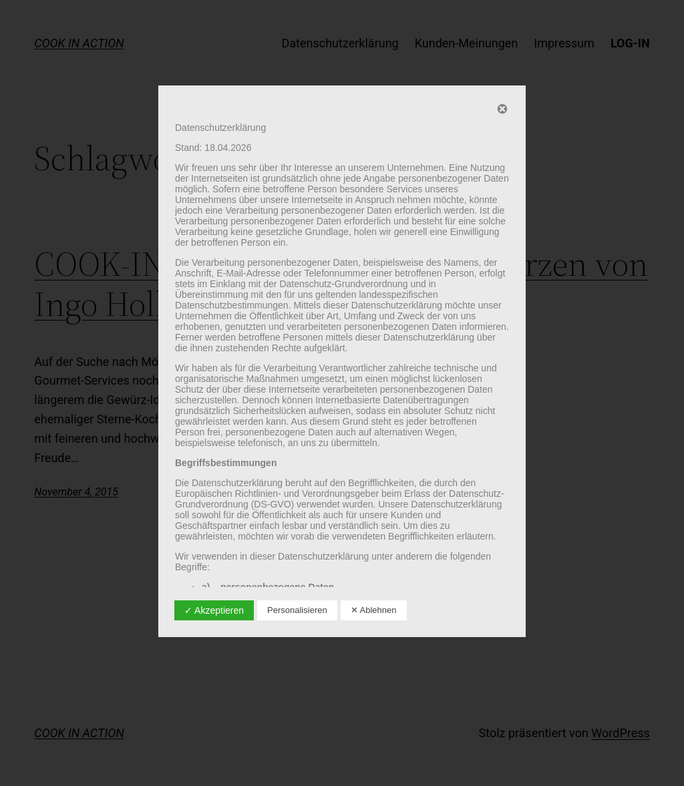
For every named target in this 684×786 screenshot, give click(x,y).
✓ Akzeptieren (214, 610)
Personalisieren (297, 610)
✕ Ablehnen (374, 610)
